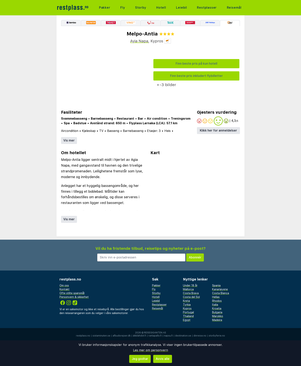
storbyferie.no (217, 335)
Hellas (216, 297)
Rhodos (217, 300)
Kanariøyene (220, 289)
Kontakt (64, 289)
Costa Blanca (220, 293)
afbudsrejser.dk (122, 335)
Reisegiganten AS (155, 332)
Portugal (188, 312)
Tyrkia (187, 304)
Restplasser (207, 7)
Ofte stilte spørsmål (72, 293)
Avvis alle (163, 359)
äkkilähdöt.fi (139, 335)
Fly (122, 7)
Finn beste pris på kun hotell (196, 63)
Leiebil (181, 7)
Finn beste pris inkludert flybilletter (196, 76)
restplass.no (83, 335)
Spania (216, 285)
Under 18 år (190, 285)
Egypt (186, 320)
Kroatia (216, 308)
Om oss (64, 285)
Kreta (186, 300)
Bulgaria (217, 312)
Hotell (161, 7)
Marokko (217, 316)
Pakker (104, 7)
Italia (215, 304)
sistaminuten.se (101, 335)
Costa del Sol (191, 297)
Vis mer (69, 140)
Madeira (217, 320)
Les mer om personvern (150, 350)
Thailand (188, 316)
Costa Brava (191, 293)
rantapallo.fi (155, 335)
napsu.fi (168, 335)
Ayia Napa (139, 41)
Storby (140, 7)
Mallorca (188, 289)
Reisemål (234, 7)
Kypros (187, 308)
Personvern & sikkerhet (74, 297)
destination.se (183, 335)
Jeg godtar (140, 359)
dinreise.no (200, 335)
